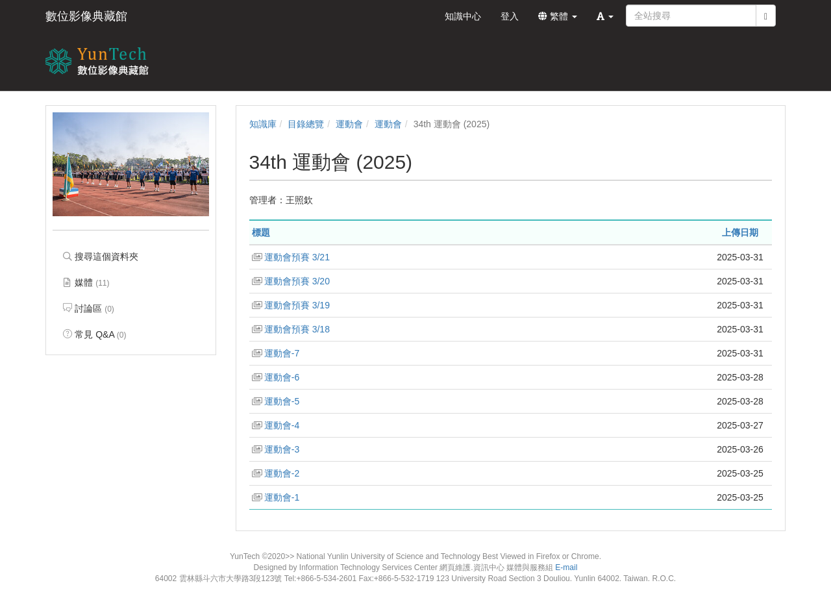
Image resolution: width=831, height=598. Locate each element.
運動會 (349, 124)
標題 (261, 232)
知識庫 (263, 124)
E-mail (566, 567)
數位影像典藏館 (86, 16)
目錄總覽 (306, 124)
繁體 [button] (557, 16)
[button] (605, 16)
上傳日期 (740, 232)
